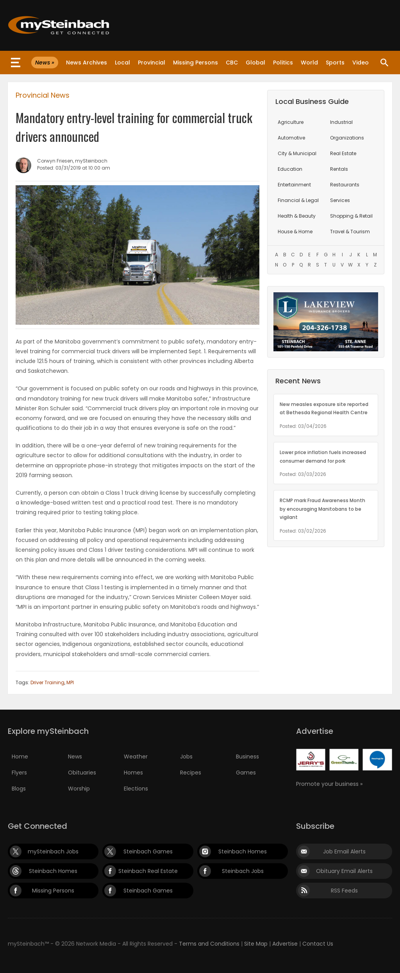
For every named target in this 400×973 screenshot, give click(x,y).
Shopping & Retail (351, 216)
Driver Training (47, 682)
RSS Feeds (344, 890)
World (309, 62)
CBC (232, 62)
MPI (70, 682)
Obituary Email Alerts (344, 871)
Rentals (339, 169)
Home (20, 756)
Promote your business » (329, 784)
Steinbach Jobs (243, 871)
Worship (79, 788)
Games (246, 772)
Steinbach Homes (242, 851)
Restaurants (344, 184)
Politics (283, 62)
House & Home (295, 231)
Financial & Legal (298, 200)
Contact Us (317, 944)
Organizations (347, 137)
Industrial (341, 122)
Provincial (151, 62)
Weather (136, 756)
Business (247, 756)
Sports (335, 62)
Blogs (19, 788)
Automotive (291, 137)
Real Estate (343, 153)
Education (290, 169)
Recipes (190, 772)
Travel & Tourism (350, 231)
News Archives (86, 62)
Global (255, 62)
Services (340, 200)
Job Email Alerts (344, 851)
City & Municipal (297, 153)
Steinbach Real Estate (148, 871)
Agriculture (291, 122)
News (75, 756)
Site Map (256, 944)
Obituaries (82, 772)
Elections (136, 788)
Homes (133, 772)
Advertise (285, 944)
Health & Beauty (297, 216)
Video (360, 62)
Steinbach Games (148, 851)
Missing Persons (195, 62)
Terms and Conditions (209, 944)
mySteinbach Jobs (53, 851)
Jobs (186, 756)
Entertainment (294, 184)
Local (122, 62)
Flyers (19, 772)
